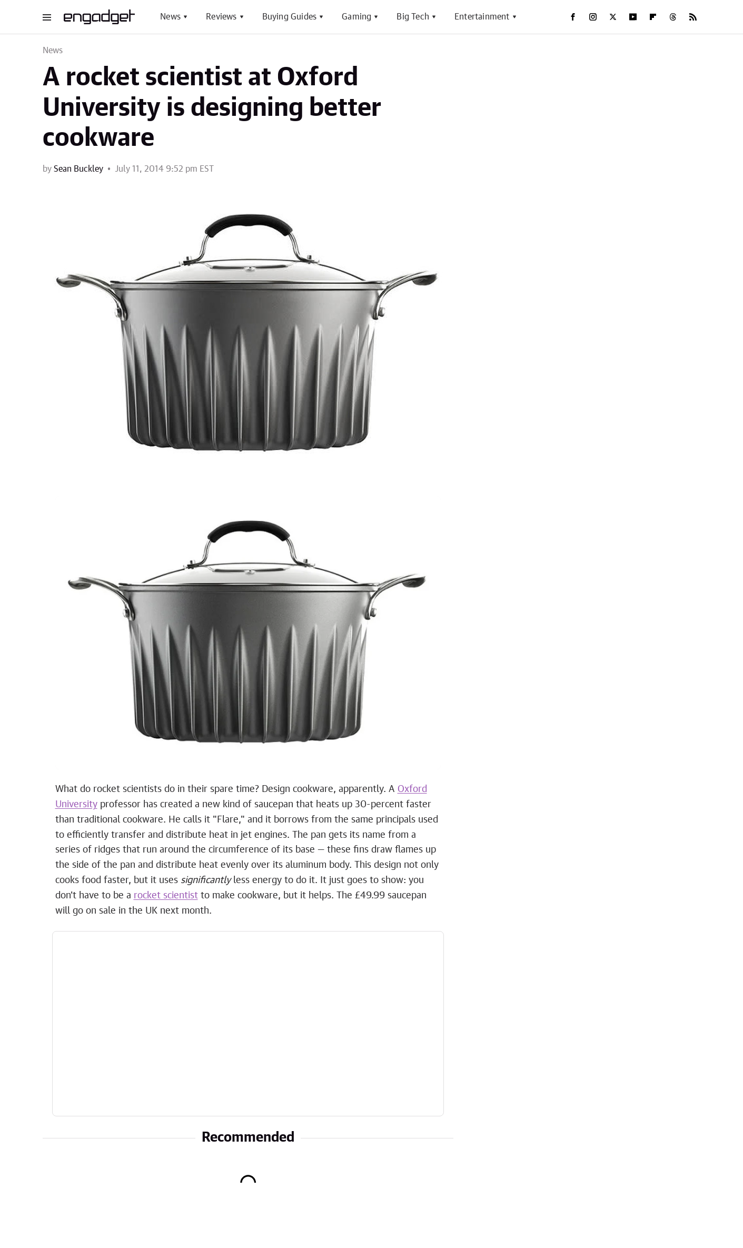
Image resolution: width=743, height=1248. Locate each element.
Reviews (221, 17)
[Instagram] (593, 17)
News (170, 17)
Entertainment (482, 17)
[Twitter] (613, 17)
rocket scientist (166, 895)
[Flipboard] (653, 17)
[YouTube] (633, 17)
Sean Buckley (78, 169)
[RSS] (693, 17)
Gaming (356, 17)
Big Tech (413, 17)
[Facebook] (573, 17)
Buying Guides (289, 17)
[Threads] (673, 17)
